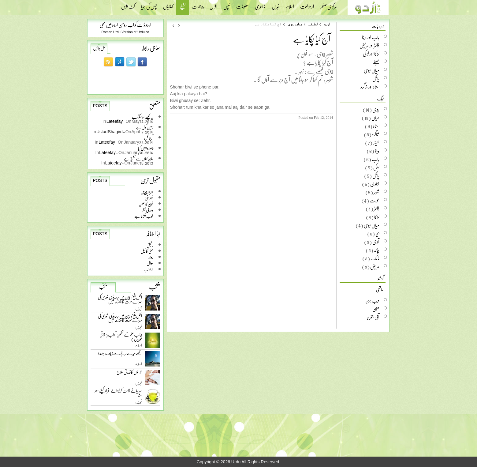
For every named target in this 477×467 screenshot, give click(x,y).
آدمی (375, 241)
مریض (374, 266)
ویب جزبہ (372, 300)
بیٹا (377, 150)
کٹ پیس (128, 4)
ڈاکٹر (376, 208)
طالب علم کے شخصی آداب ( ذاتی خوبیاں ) (120, 338)
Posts (100, 105)
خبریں (276, 4)
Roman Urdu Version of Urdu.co (125, 32)
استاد (376, 125)
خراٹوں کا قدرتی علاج (129, 373)
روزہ (150, 257)
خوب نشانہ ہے (143, 216)
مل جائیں (99, 48)
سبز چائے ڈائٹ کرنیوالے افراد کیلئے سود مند (118, 394)
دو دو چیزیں (146, 191)
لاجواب (148, 269)
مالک (375, 258)
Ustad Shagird (109, 131)
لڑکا (376, 216)
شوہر (376, 192)
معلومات (242, 4)
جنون (375, 308)
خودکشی (149, 198)
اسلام (290, 4)
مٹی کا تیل (146, 251)
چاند (376, 250)
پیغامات (197, 4)
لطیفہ (376, 142)
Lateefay (114, 121)
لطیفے (182, 7)
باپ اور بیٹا (370, 37)
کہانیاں (168, 4)
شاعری (260, 4)
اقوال (213, 4)
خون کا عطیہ (146, 204)
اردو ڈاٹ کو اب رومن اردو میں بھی (125, 25)
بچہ (377, 233)
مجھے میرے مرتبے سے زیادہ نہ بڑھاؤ (120, 354)
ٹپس (226, 4)
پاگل (375, 78)
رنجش (150, 245)
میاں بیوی (295, 24)
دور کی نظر (147, 210)
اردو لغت (307, 4)
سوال (150, 263)
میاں (375, 117)
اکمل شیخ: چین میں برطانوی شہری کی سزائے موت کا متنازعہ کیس (120, 300)
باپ (375, 159)
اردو (327, 24)
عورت (374, 200)
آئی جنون (373, 317)
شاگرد (375, 134)
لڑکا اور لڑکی (371, 53)
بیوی (375, 109)
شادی (374, 183)
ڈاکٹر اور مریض (369, 45)
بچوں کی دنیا (149, 4)
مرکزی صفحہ (328, 4)
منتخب (103, 287)
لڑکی (376, 167)
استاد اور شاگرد (369, 86)
